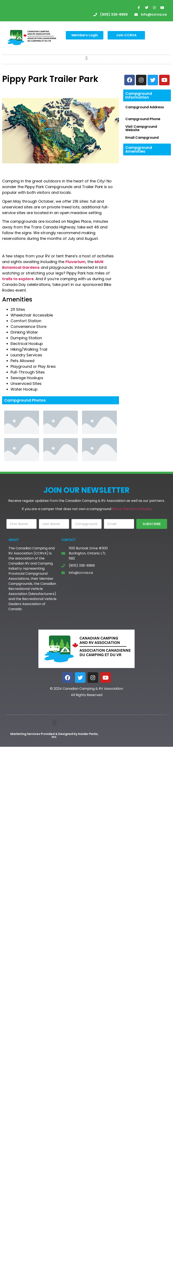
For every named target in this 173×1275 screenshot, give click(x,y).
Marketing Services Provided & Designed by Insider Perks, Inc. (54, 735)
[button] (86, 58)
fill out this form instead (131, 508)
